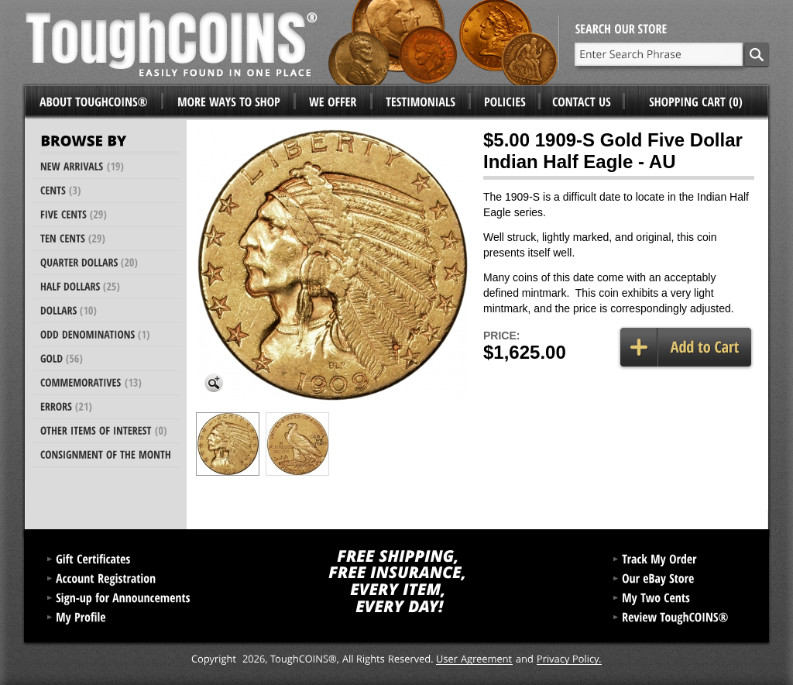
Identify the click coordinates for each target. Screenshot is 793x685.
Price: (501, 335)
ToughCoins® (292, 42)
